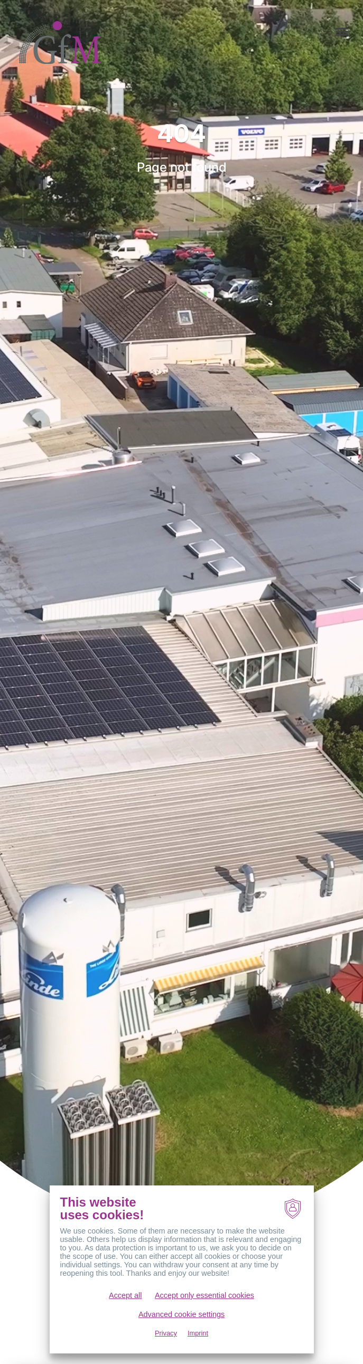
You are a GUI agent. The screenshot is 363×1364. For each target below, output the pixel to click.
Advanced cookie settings (181, 1314)
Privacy (166, 1333)
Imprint (198, 1333)
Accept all (125, 1295)
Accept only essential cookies (204, 1295)
